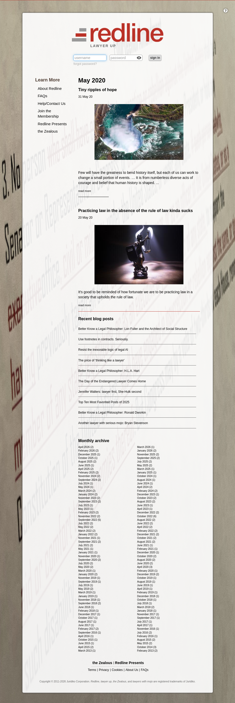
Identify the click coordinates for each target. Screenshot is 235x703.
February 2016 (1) (147, 636)
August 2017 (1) (87, 621)
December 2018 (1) (148, 596)
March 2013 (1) (87, 650)
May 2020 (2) (85, 567)
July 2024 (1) (85, 483)
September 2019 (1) (89, 581)
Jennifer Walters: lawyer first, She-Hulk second (109, 391)
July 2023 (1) (85, 505)
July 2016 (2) (144, 632)
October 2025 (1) (88, 458)
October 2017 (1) (88, 617)
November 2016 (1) (148, 628)
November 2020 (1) (89, 556)
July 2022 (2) (85, 523)
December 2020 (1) (148, 552)
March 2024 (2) (87, 490)
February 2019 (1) (147, 592)
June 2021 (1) (145, 545)
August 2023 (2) (146, 501)
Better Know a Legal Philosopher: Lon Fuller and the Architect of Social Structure (132, 329)
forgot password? (85, 64)
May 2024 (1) (85, 487)
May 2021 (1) (85, 548)
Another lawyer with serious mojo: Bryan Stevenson (113, 423)
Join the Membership (48, 113)
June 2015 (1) (86, 643)
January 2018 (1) (146, 610)
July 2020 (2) (85, 563)
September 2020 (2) (89, 559)
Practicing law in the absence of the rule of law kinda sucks (135, 210)
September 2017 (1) (148, 617)
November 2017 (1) (148, 614)
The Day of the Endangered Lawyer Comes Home (112, 381)
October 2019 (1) (146, 578)
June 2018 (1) (86, 607)
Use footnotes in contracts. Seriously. (103, 339)
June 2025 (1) (86, 465)
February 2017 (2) (88, 628)
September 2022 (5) (89, 519)
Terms (92, 670)
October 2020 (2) (146, 556)
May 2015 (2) (144, 643)
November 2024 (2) (89, 476)
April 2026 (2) (85, 447)
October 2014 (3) (146, 647)
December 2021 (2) (148, 534)
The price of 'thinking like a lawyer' (101, 360)
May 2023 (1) (85, 509)
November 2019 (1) (89, 578)
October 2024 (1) (146, 476)
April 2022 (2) (144, 527)
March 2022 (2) (87, 530)
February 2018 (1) (88, 610)
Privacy (104, 670)
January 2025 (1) (146, 472)
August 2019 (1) (146, 581)
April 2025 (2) (85, 469)
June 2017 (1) (86, 625)
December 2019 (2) (148, 574)
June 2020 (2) (145, 563)
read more (84, 190)
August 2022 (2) (146, 519)
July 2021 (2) (85, 545)
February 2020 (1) (147, 570)
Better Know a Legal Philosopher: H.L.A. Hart (108, 371)
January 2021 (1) (88, 552)
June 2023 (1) (145, 505)
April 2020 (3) (144, 567)
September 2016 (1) (89, 632)
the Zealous (48, 131)
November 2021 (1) (89, 538)
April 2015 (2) (85, 647)
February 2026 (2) (88, 450)
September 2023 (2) (89, 501)
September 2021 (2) (89, 541)
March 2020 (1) (87, 570)
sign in (155, 58)
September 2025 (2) (148, 458)
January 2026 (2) (146, 450)
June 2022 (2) (145, 523)
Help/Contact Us (52, 103)
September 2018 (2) (89, 603)
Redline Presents (52, 124)
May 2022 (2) (85, 527)
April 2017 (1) (144, 625)
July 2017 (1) (144, 621)
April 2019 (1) (144, 588)
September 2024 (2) (89, 480)
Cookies (117, 670)
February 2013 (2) (147, 650)
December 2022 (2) (148, 512)
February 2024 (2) (147, 490)
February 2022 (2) (147, 530)
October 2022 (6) (146, 516)
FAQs (43, 96)
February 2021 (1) (147, 548)
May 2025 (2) (144, 465)
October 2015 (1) (88, 639)
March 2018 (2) (145, 607)
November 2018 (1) (89, 599)
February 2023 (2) (88, 512)
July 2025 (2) (144, 461)
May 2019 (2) (85, 588)
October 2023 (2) (146, 498)
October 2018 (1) (146, 599)
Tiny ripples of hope (97, 90)
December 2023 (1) (148, 494)
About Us (132, 670)
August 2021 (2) (146, 541)
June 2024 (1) (145, 483)
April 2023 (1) (144, 509)
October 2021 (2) (146, 538)
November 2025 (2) (148, 454)
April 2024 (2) (144, 487)
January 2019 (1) (88, 596)
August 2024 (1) (146, 480)
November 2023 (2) (89, 498)
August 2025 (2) (87, 461)
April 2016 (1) (85, 636)
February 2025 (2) (88, 472)
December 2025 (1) (89, 454)
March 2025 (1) (145, 469)
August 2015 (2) (146, 639)
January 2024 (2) (88, 494)
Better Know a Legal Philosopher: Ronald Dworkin (112, 412)
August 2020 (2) (146, 559)
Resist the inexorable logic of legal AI (103, 350)
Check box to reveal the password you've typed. (139, 58)
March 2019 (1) (87, 592)
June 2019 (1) (145, 585)
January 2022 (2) (88, 534)
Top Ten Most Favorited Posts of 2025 (103, 402)
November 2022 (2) (89, 516)
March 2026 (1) (145, 447)
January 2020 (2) (88, 574)
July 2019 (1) (85, 585)
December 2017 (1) (89, 614)
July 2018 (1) (144, 603)
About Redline (50, 88)
